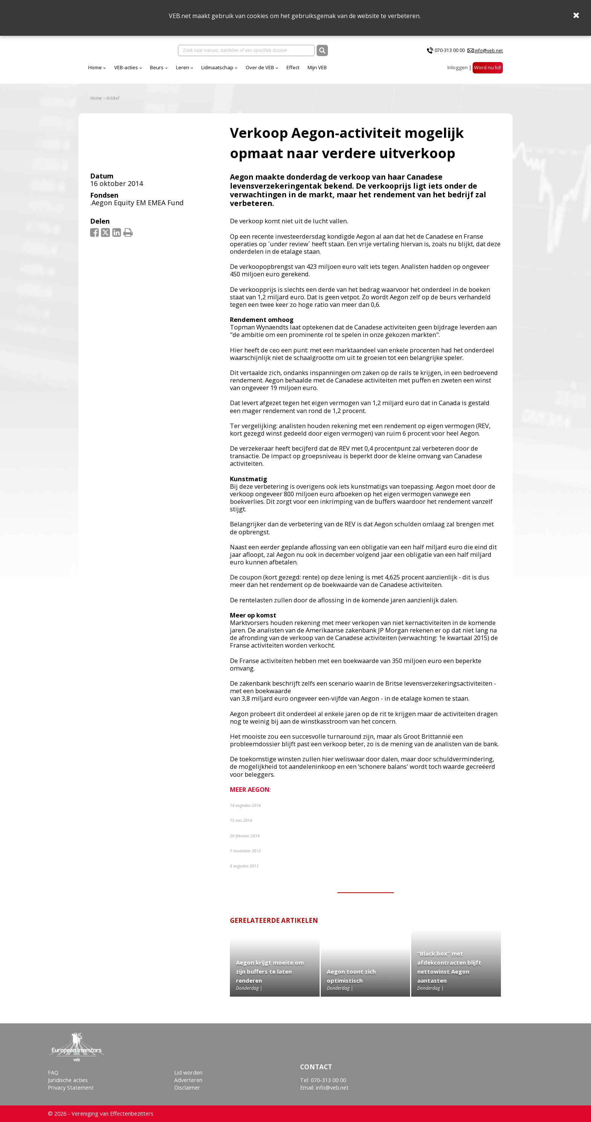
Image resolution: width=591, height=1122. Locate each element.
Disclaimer (187, 1087)
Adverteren (188, 1080)
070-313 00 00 (450, 50)
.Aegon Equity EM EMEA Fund (137, 202)
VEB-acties (126, 67)
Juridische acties (68, 1080)
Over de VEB (260, 67)
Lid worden (188, 1072)
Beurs (157, 67)
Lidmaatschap (217, 67)
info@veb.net (489, 50)
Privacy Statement (71, 1087)
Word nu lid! (487, 67)
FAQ (53, 1072)
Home (95, 67)
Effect (292, 67)
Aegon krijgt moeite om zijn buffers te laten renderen (270, 971)
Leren (182, 67)
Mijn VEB (317, 67)
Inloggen (457, 67)
